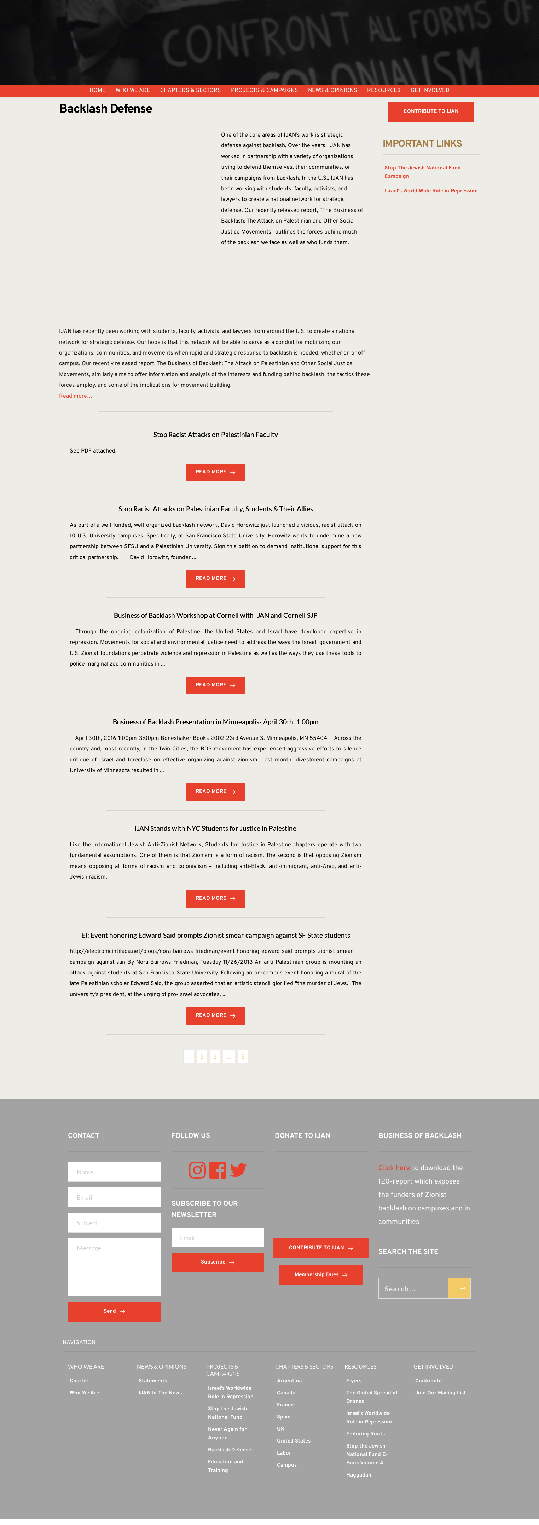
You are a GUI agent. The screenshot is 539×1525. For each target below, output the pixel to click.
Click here (394, 1174)
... (194, 560)
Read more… (75, 397)
